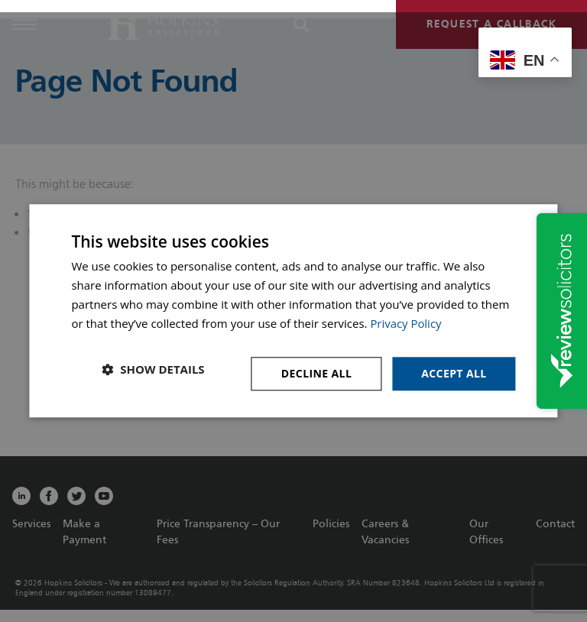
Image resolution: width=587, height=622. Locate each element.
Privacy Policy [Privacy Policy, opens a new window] (406, 323)
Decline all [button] (316, 373)
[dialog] (293, 310)
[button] (153, 370)
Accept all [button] (453, 373)
